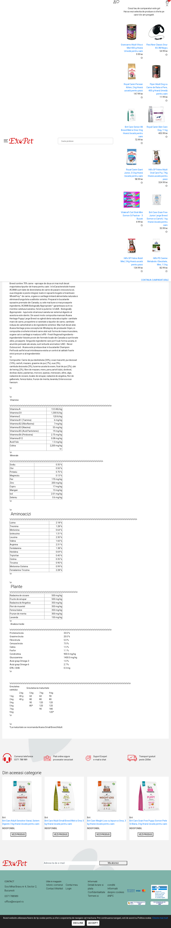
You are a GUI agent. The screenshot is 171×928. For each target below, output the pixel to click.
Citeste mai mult (160, 918)
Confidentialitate (96, 892)
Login (68, 888)
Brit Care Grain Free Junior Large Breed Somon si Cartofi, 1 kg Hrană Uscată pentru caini (157, 218)
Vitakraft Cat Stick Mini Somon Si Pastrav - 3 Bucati (132, 215)
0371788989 (11, 896)
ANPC (110, 895)
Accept (93, 923)
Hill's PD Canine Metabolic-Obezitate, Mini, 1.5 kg (157, 261)
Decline (78, 923)
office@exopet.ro (14, 901)
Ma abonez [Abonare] (113, 863)
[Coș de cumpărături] (167, 1)
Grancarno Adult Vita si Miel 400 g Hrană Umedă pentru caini (132, 47)
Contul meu (72, 884)
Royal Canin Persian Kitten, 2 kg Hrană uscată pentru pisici (133, 87)
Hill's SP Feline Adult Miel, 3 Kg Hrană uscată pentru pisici (132, 261)
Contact (50, 888)
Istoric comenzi (54, 884)
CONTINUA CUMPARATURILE (155, 280)
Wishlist (59, 888)
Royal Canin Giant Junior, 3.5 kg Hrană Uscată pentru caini (133, 172)
